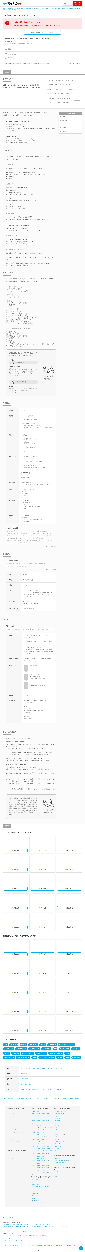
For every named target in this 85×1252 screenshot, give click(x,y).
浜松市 (43, 1144)
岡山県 (47, 1153)
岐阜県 (38, 1139)
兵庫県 (38, 1148)
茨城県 (38, 1120)
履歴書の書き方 (7, 1224)
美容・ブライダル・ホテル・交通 (16, 1120)
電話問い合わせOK (33, 1089)
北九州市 (39, 1172)
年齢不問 (23, 1044)
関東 (55, 1049)
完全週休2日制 (35, 1193)
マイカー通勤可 (35, 1200)
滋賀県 (38, 1146)
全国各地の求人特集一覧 (60, 1162)
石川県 (43, 1137)
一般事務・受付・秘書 (29, 8)
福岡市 (44, 1172)
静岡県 (43, 1139)
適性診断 (42, 1224)
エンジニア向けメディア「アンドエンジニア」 (69, 1226)
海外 (33, 1174)
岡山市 (38, 1158)
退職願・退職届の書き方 (9, 1226)
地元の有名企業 (9, 1049)
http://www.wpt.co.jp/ (28, 608)
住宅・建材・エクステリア (28, 1084)
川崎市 (43, 1130)
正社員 (34, 1057)
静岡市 (38, 1144)
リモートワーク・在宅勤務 (47, 1057)
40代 (6, 1044)
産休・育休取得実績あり (56, 1089)
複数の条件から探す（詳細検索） (62, 1160)
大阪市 (43, 1150)
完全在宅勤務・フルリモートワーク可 (40, 1186)
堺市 (47, 1150)
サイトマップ (24, 1245)
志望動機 (36, 1224)
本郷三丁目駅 (24, 1079)
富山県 (38, 1137)
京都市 (38, 1150)
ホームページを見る (29, 702)
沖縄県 (44, 1170)
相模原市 (48, 1130)
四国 (33, 1160)
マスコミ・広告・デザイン (61, 1134)
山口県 (43, 1156)
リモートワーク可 (36, 1189)
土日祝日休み (76, 1057)
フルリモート (76, 1049)
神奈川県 (39, 1125)
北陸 (33, 1137)
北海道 (33, 1111)
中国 (33, 1153)
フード (56, 1132)
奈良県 (43, 1148)
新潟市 (38, 1134)
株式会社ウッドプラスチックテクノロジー (52, 8)
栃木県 (43, 1120)
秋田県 (38, 1116)
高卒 (56, 1176)
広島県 (38, 1156)
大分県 (43, 1167)
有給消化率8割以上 (36, 1184)
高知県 (38, 1163)
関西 (33, 1146)
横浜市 (38, 1130)
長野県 (47, 1132)
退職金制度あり (35, 1196)
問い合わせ (32, 1245)
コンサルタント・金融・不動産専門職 (17, 1127)
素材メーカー (58, 1116)
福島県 (47, 1116)
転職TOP (5, 8)
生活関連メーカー (59, 1120)
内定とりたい (52, 1044)
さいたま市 (39, 1127)
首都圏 (33, 1123)
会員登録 (77, 3)
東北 (33, 1113)
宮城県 (47, 1113)
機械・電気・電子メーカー (61, 1113)
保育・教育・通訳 (13, 1125)
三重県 (38, 1141)
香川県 (43, 1160)
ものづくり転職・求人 (23, 1235)
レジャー (57, 1127)
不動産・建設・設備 (59, 1141)
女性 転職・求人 (34, 1235)
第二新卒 (60, 1057)
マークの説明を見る (51, 546)
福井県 (47, 1137)
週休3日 (43, 1044)
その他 (56, 1150)
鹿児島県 (39, 1170)
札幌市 (38, 1111)
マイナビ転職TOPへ (9, 1217)
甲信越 (33, 1132)
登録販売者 (16, 1053)
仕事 (29, 1226)
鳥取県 (38, 1153)
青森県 (38, 1113)
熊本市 (48, 1172)
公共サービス (12, 1146)
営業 (10, 1111)
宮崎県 (47, 1167)
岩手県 (43, 1113)
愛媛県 (47, 1160)
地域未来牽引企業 (21, 1049)
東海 (33, 1139)
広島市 (43, 1158)
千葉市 (45, 1127)
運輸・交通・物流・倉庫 (60, 1144)
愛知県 (47, 1139)
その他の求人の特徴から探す (38, 1203)
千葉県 (43, 1123)
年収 (18, 1226)
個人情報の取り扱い (14, 1245)
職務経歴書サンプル (17, 1224)
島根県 (43, 1153)
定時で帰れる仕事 (9, 1057)
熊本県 (38, 1167)
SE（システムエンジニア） (66, 1044)
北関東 (33, 1120)
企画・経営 (11, 1113)
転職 (5, 1231)
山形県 (43, 1116)
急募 (48, 1089)
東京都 (23, 1074)
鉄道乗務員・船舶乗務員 (56, 1053)
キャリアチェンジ (34, 1049)
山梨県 (43, 1132)
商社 (56, 1123)
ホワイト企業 (14, 1044)
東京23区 (50, 1127)
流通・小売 (57, 1130)
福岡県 (38, 1165)
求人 (9, 1231)
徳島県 (38, 1160)
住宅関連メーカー (59, 1118)
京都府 (43, 1146)
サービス (57, 1125)
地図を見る (27, 712)
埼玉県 (38, 1123)
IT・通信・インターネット (61, 1111)
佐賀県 (43, 1165)
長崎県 (47, 1165)
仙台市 (38, 1118)
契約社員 (11, 1155)
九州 (33, 1165)
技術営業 (7, 1053)
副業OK (33, 1191)
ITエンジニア (11, 1134)
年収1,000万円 (33, 1044)
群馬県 (47, 1120)
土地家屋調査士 (46, 1049)
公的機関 (57, 1148)
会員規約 (6, 1245)
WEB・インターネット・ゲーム (16, 1132)
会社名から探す (58, 1158)
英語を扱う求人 (18, 1240)
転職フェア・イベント (51, 1226)
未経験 (68, 1057)
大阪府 (47, 1146)
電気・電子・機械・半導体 (15, 1137)
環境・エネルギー (59, 1146)
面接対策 (34, 1226)
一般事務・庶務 (38, 8)
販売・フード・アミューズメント (16, 1118)
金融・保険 (57, 1137)
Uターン (48, 1224)
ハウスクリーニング (27, 1053)
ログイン (68, 3)
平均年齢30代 (42, 1089)
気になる (17, 850)
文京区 (27, 1074)
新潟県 (38, 1132)
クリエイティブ (12, 1130)
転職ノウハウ (41, 1226)
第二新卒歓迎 (24, 1089)
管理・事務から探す (12, 8)
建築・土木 (11, 1139)
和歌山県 (48, 1148)
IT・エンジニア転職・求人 (10, 1235)
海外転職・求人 (43, 1235)
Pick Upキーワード (16, 1231)
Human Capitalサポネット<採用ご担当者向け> (65, 1245)
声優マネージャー (41, 1053)
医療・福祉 (11, 1123)
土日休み (57, 1171)
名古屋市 (48, 1144)
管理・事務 (20, 8)
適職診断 (23, 1226)
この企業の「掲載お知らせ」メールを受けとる (42, 32)
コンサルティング (59, 1139)
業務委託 (11, 1158)
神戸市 (51, 1150)
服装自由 (34, 1198)
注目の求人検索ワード (23, 1057)
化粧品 (68, 1053)
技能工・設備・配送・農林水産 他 (16, 1144)
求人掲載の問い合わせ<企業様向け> (45, 1245)
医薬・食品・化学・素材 (14, 1141)
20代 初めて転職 (64, 1049)
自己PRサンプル (28, 1224)
